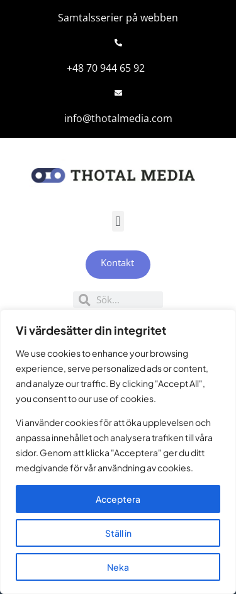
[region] (118, 452)
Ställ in (118, 533)
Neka (118, 567)
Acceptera (118, 499)
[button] (118, 221)
